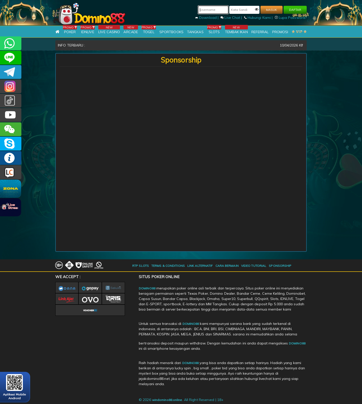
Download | (207, 17)
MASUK (271, 10)
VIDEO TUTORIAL (253, 266)
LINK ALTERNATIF (200, 266)
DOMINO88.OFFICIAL (10, 115)
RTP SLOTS (140, 266)
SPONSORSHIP (280, 266)
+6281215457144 (10, 43)
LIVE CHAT (10, 172)
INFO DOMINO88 (10, 158)
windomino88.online (167, 400)
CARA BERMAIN (227, 266)
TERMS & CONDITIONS (168, 266)
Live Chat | (231, 17)
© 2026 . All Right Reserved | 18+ (181, 399)
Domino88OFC (10, 72)
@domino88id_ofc (10, 101)
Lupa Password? (291, 17)
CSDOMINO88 (10, 58)
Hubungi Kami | (259, 17)
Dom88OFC (10, 86)
